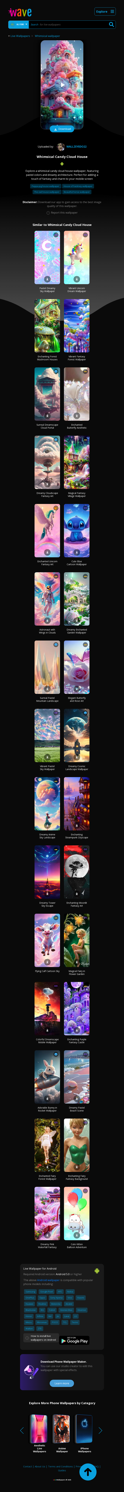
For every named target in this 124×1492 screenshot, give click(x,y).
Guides (62, 1470)
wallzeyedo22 (71, 146)
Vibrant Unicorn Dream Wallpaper (76, 290)
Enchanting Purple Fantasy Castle (76, 1041)
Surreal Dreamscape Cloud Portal (47, 426)
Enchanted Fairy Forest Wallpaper (47, 1177)
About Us (40, 1466)
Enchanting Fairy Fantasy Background (77, 1177)
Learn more (62, 1383)
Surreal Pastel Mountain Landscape (47, 699)
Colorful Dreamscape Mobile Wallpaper (47, 1041)
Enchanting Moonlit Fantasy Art (76, 904)
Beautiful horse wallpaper (77, 191)
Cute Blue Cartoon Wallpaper (77, 563)
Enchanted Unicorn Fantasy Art (47, 563)
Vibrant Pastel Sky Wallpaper (47, 768)
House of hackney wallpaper (78, 186)
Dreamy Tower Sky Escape (47, 904)
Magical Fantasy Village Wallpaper (77, 494)
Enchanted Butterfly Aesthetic (77, 426)
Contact (27, 1466)
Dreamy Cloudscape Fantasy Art (47, 494)
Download (62, 129)
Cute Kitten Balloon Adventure (77, 1246)
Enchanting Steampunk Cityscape (76, 836)
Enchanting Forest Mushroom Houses (47, 358)
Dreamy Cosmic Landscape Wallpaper (76, 768)
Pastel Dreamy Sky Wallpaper (47, 290)
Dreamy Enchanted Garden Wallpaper (77, 631)
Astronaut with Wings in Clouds (47, 631)
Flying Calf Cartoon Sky (47, 971)
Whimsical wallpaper (47, 36)
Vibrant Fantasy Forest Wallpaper (77, 358)
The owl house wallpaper (47, 191)
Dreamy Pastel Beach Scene (77, 1109)
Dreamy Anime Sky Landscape (47, 836)
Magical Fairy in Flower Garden (77, 972)
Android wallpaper (48, 1280)
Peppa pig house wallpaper (46, 186)
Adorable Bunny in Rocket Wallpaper (47, 1109)
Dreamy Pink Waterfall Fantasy (47, 1246)
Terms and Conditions (60, 1466)
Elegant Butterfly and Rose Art (77, 699)
